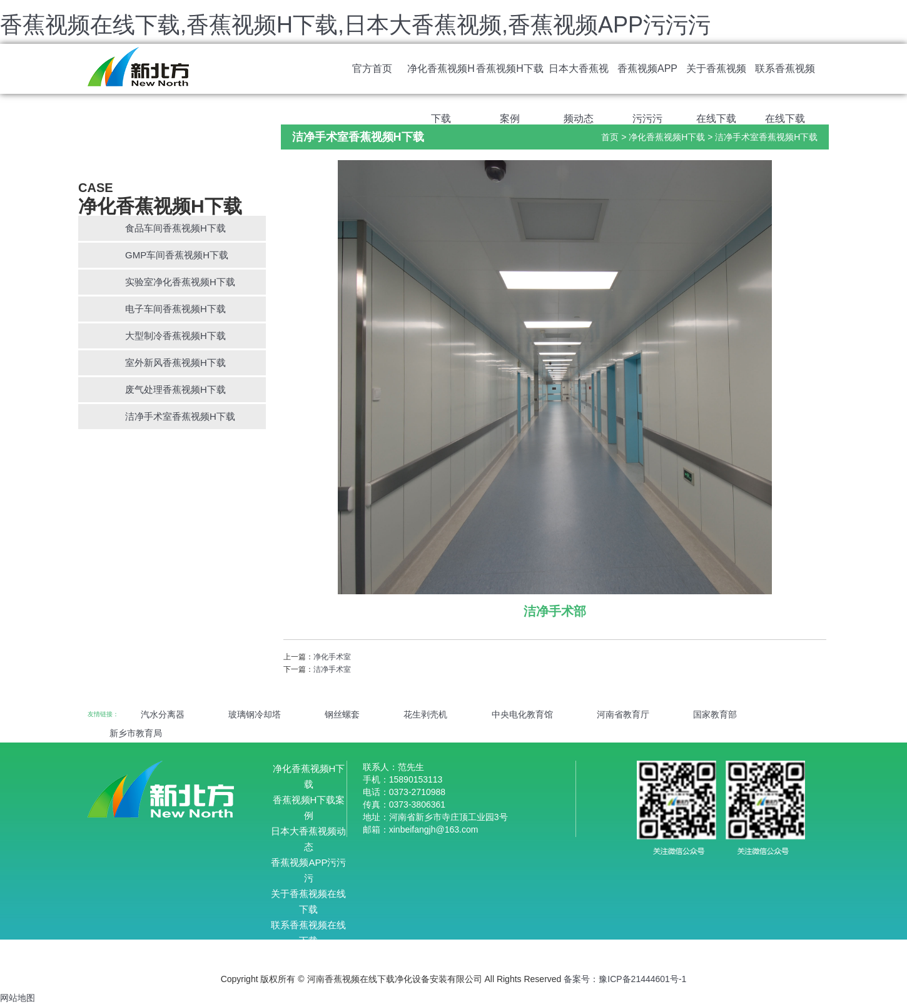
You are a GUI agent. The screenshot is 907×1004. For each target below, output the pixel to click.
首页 (610, 137)
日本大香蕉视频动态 (579, 78)
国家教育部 (715, 714)
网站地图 (17, 998)
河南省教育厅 (623, 714)
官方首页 (372, 68)
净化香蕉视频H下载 (441, 78)
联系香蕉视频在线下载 (785, 78)
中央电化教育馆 (522, 714)
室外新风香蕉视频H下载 (175, 362)
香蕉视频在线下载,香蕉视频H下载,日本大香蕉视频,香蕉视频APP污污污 (355, 25)
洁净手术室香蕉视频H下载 (180, 416)
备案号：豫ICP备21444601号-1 (625, 979)
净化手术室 (332, 656)
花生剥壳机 (425, 714)
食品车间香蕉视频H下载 (175, 228)
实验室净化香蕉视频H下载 (180, 281)
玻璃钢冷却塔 (254, 714)
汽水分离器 (163, 714)
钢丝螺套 (342, 714)
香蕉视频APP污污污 (647, 78)
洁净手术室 (332, 669)
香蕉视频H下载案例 (510, 78)
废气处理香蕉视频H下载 (175, 389)
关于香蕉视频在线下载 (716, 78)
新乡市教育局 (135, 733)
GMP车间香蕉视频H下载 (176, 255)
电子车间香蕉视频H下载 (175, 308)
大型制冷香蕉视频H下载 (175, 335)
